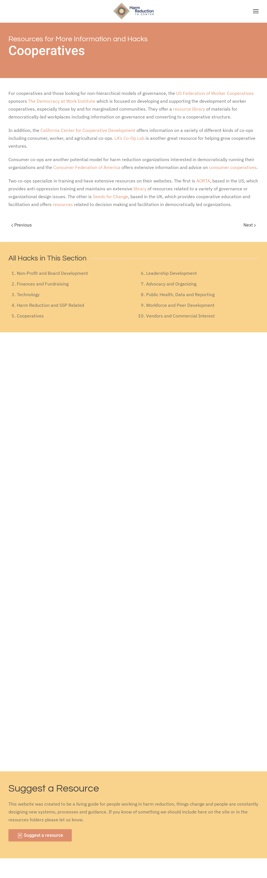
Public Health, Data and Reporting (180, 294)
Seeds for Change (110, 196)
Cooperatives (30, 316)
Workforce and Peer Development (180, 305)
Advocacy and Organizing (171, 284)
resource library (189, 109)
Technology (28, 294)
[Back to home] (134, 11)
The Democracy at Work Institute (61, 101)
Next (249, 225)
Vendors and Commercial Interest (180, 316)
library (140, 188)
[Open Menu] (256, 11)
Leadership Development (171, 273)
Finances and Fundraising (42, 284)
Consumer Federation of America (86, 167)
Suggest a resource (40, 835)
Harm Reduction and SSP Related (50, 305)
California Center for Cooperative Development (87, 130)
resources (63, 204)
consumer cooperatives (233, 167)
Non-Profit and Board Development (52, 273)
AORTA (203, 181)
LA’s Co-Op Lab (129, 138)
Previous (21, 225)
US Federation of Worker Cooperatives (215, 93)
